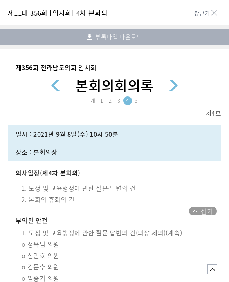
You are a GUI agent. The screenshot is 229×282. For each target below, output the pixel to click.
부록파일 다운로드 (114, 37)
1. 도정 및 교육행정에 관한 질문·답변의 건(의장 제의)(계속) (102, 232)
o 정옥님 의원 (40, 244)
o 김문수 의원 (40, 266)
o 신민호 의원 (40, 255)
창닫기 (202, 13)
